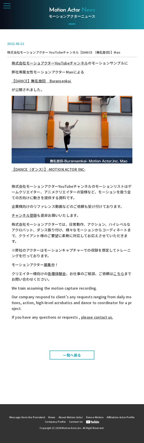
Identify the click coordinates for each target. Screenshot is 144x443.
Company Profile (55, 421)
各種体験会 (57, 273)
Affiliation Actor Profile (121, 417)
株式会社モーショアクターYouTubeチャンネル (50, 63)
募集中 (49, 264)
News (51, 417)
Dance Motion (95, 417)
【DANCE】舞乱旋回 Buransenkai (42, 81)
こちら (118, 273)
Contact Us (76, 421)
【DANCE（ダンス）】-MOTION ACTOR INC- (48, 169)
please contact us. (97, 317)
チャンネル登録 (24, 215)
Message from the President (27, 417)
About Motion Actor (71, 417)
